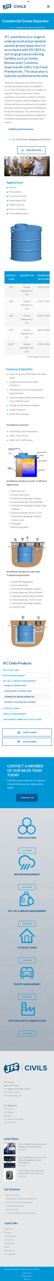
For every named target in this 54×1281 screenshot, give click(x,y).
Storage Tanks (11, 708)
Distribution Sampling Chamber (20, 702)
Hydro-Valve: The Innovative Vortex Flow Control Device (31, 1172)
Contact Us (9, 1239)
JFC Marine (9, 1112)
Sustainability (10, 1254)
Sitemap (27, 1279)
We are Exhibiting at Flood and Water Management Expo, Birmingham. (32, 1160)
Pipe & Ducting (11, 670)
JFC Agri (7, 1115)
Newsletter (9, 1250)
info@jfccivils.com (14, 1095)
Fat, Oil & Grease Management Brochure (31, 139)
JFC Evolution (10, 1122)
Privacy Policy (27, 1276)
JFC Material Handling (13, 1119)
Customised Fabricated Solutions (22, 719)
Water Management (14, 675)
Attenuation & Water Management (21, 1198)
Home (11, 27)
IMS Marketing (45, 1269)
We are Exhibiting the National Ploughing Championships (32, 1145)
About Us (8, 1229)
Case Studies (10, 1236)
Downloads (9, 1243)
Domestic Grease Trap (15, 685)
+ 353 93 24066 (13, 1092)
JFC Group (8, 1109)
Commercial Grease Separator (19, 696)
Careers (8, 1232)
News (7, 1247)
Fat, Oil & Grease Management (19, 681)
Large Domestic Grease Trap (18, 691)
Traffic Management (15, 714)
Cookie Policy (27, 1273)
